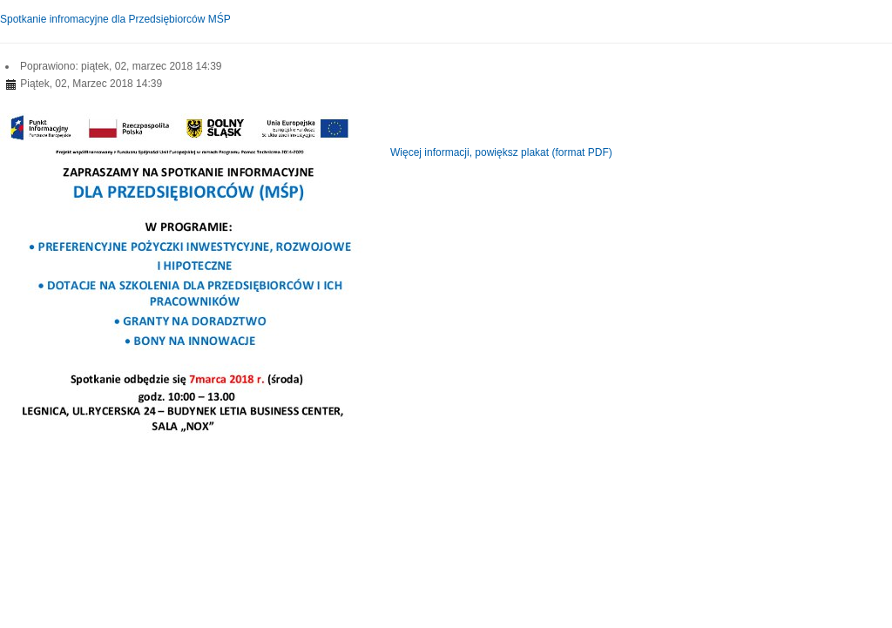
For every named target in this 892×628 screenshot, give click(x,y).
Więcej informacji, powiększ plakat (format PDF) (501, 152)
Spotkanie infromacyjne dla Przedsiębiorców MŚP (115, 19)
